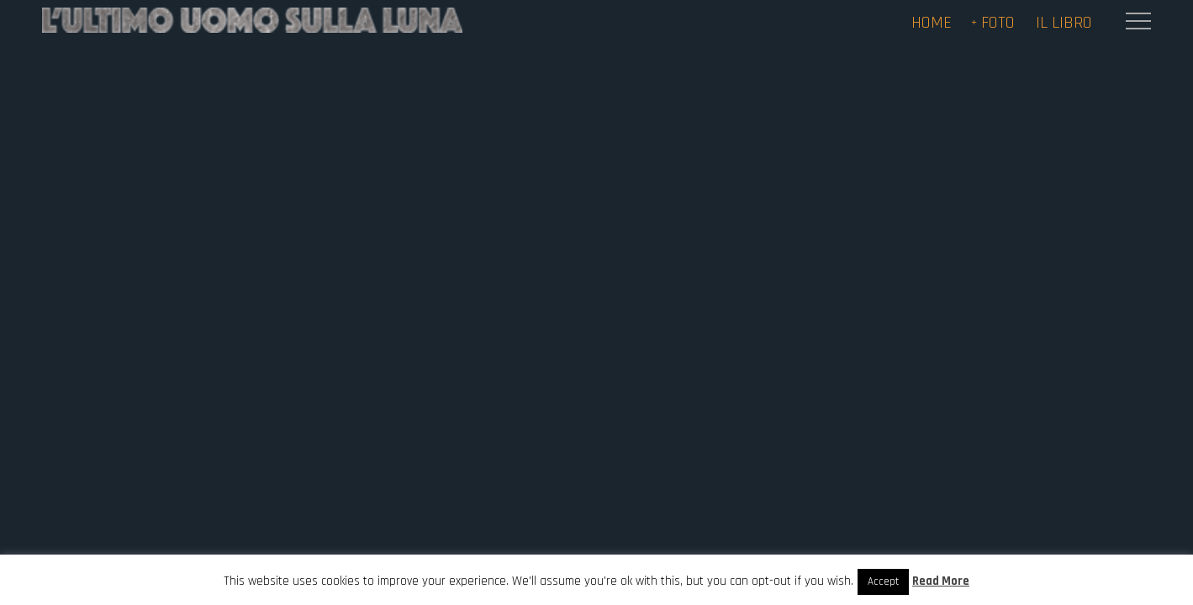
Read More (940, 581)
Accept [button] (883, 581)
